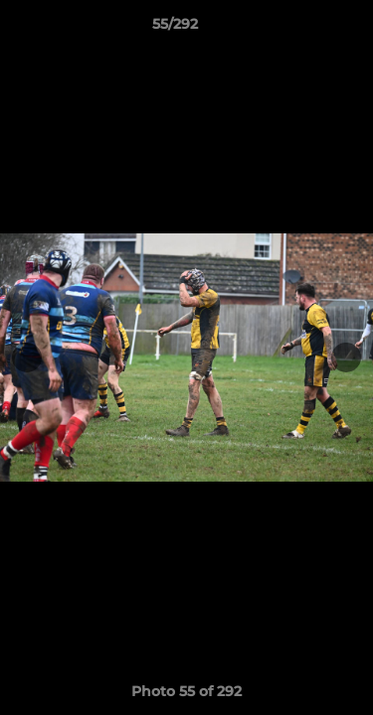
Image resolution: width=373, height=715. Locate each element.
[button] (301, 29)
